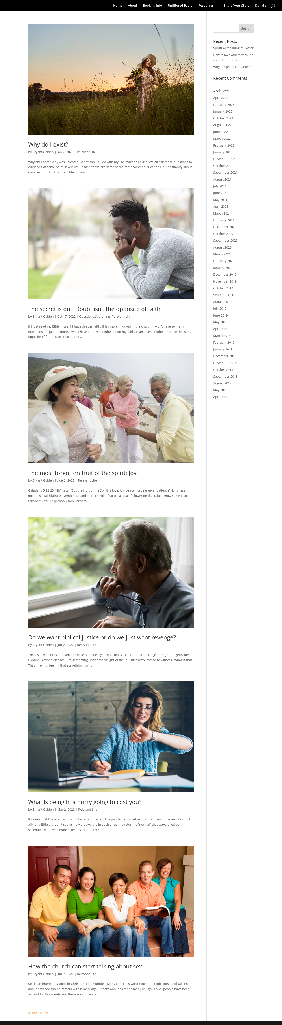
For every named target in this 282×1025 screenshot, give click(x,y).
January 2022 (222, 152)
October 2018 (223, 369)
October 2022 (223, 118)
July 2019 (219, 308)
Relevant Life (86, 152)
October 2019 (223, 288)
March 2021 (222, 213)
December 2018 (224, 356)
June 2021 (220, 193)
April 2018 (220, 397)
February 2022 (223, 145)
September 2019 (225, 295)
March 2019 (222, 336)
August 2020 (222, 247)
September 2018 (225, 376)
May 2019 (220, 322)
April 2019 (220, 329)
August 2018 (222, 383)
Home (117, 6)
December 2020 (224, 227)
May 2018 (220, 390)
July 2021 (219, 186)
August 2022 (222, 125)
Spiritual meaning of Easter (233, 48)
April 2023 (220, 98)
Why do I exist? (48, 144)
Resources (206, 6)
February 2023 (223, 104)
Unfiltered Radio (180, 6)
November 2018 (225, 363)
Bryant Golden (43, 152)
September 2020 (225, 240)
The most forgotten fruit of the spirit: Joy (82, 473)
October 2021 (223, 166)
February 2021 (223, 220)
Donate (260, 6)
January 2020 (222, 268)
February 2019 (223, 342)
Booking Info (152, 6)
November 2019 (225, 281)
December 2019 (224, 274)
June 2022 (220, 132)
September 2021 (225, 172)
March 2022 (222, 138)
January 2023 (222, 111)
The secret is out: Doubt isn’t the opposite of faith (94, 309)
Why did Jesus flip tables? (232, 67)
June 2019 (220, 315)
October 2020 (223, 234)
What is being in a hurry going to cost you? (84, 802)
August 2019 (222, 302)
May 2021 (220, 200)
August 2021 (222, 179)
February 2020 (223, 261)
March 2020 (222, 254)
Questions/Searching (94, 316)
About (132, 6)
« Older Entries (39, 1013)
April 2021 (220, 206)
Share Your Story (236, 6)
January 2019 (222, 349)
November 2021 (225, 159)
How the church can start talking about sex (85, 966)
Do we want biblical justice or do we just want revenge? (102, 637)
